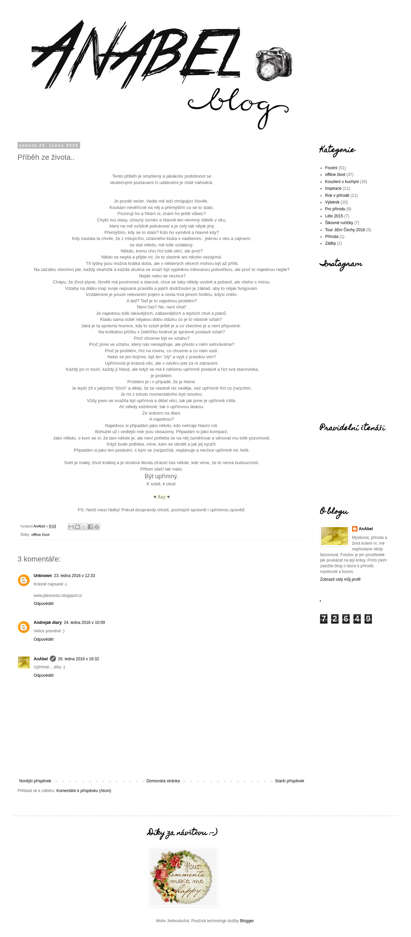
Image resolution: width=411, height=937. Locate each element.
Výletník (332, 202)
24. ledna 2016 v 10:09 (84, 622)
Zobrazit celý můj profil (340, 579)
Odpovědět (44, 603)
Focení (331, 167)
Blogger (247, 920)
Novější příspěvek (35, 781)
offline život (40, 535)
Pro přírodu (335, 209)
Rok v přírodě (337, 195)
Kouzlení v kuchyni (342, 181)
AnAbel (41, 659)
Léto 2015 (334, 216)
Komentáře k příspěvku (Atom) (83, 790)
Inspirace (333, 188)
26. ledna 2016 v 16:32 (78, 659)
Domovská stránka (163, 781)
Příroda (331, 236)
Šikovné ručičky (339, 222)
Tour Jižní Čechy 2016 (345, 230)
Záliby (330, 243)
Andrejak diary (48, 622)
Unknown (43, 575)
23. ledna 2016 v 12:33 (74, 575)
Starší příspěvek (289, 781)
